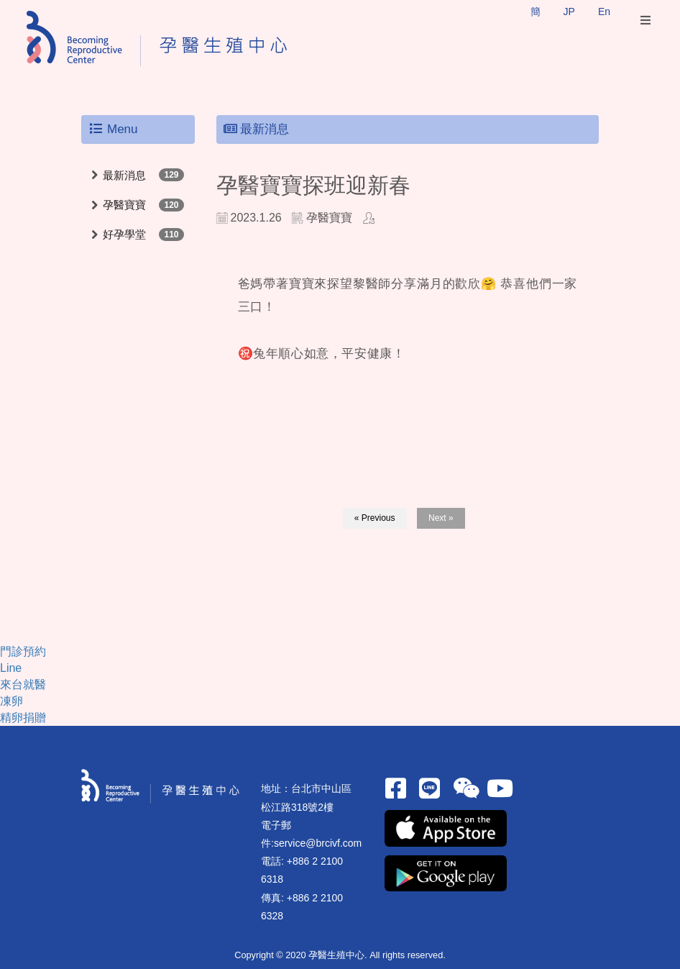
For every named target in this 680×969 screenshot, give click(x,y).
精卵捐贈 (23, 717)
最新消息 (124, 175)
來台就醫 (23, 684)
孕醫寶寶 (124, 205)
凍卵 (11, 701)
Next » (441, 518)
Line (11, 668)
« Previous (374, 518)
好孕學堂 (124, 234)
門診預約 (23, 651)
